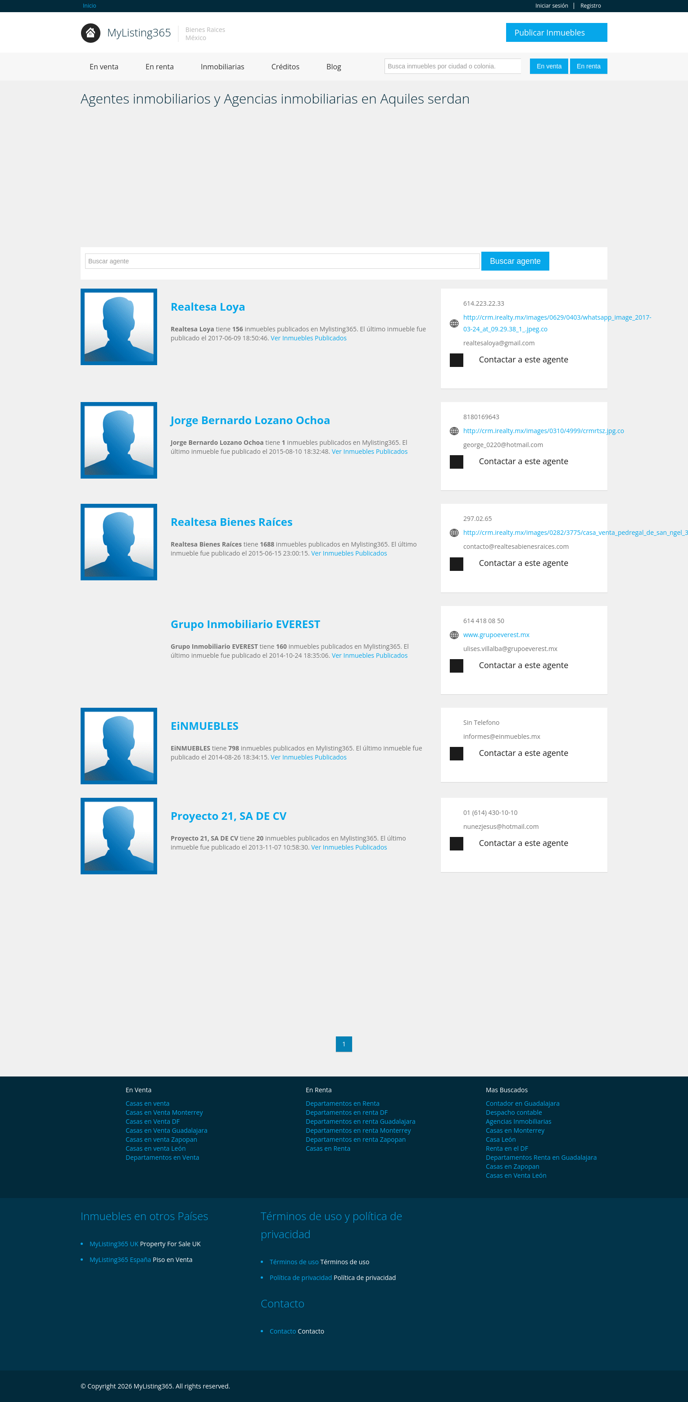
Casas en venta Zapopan (161, 1139)
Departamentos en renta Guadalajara (361, 1121)
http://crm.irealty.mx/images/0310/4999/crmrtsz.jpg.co (543, 430)
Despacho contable (514, 1112)
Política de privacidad (365, 1277)
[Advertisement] (344, 180)
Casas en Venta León (516, 1175)
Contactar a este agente (509, 360)
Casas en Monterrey (515, 1130)
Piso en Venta (172, 1259)
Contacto (311, 1331)
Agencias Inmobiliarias (519, 1121)
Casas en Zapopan (512, 1166)
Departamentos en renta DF (347, 1112)
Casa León (501, 1139)
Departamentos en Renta (343, 1103)
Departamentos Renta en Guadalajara (541, 1157)
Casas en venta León (156, 1148)
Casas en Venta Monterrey (164, 1112)
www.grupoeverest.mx (496, 634)
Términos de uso (345, 1261)
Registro (590, 6)
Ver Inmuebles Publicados (309, 338)
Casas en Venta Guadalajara (167, 1130)
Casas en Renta (328, 1148)
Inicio (89, 5)
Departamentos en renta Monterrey (358, 1130)
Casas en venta (148, 1103)
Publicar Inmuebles (550, 32)
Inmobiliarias (222, 67)
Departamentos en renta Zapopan (356, 1139)
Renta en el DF (507, 1148)
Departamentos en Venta (162, 1157)
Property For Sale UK (170, 1243)
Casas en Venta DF (153, 1121)
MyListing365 (139, 32)
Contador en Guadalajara (523, 1103)
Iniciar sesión (551, 6)
